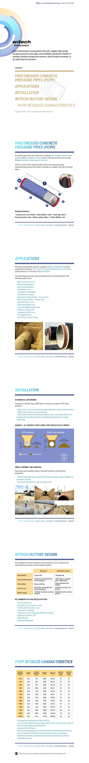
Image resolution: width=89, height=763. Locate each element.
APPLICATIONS (27, 86)
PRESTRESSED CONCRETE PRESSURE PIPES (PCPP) (36, 78)
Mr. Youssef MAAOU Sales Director (50, 3)
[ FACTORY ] (49, 225)
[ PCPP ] (20, 225)
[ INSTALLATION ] (40, 225)
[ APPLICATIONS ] (29, 225)
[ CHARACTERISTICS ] (60, 225)
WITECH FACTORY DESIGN (44, 99)
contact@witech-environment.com (42, 111)
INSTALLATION (28, 92)
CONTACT (70, 225)
